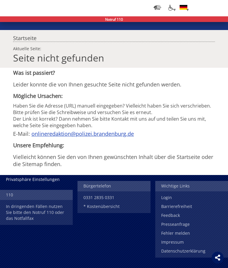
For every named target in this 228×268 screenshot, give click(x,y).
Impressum (172, 242)
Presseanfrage (175, 224)
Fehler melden (175, 233)
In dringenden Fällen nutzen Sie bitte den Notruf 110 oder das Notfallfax (35, 212)
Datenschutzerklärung (183, 251)
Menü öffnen (219, 7)
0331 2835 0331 (98, 197)
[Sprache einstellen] (183, 7)
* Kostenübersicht (101, 206)
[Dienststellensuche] (157, 7)
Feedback (170, 215)
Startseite (25, 36)
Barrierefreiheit (176, 206)
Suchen (207, 7)
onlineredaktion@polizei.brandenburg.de (82, 133)
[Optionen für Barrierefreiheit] (170, 7)
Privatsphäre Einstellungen (33, 179)
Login (166, 197)
